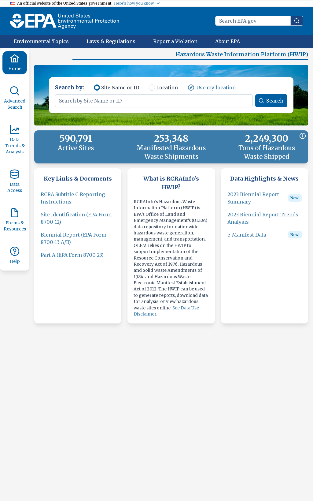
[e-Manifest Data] (247, 238)
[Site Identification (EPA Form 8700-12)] (77, 222)
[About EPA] (227, 41)
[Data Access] (14, 181)
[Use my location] (212, 91)
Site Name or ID (120, 91)
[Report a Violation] (175, 41)
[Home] (14, 62)
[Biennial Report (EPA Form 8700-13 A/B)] (77, 242)
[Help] (14, 255)
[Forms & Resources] (14, 220)
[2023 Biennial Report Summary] (256, 201)
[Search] (271, 104)
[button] (55, 57)
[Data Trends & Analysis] (14, 140)
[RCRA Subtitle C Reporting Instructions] (77, 201)
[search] (297, 20)
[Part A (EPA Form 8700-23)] (72, 259)
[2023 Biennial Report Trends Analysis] (264, 222)
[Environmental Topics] (41, 41)
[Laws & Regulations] (111, 41)
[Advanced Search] (14, 98)
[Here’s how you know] (137, 3)
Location (167, 91)
